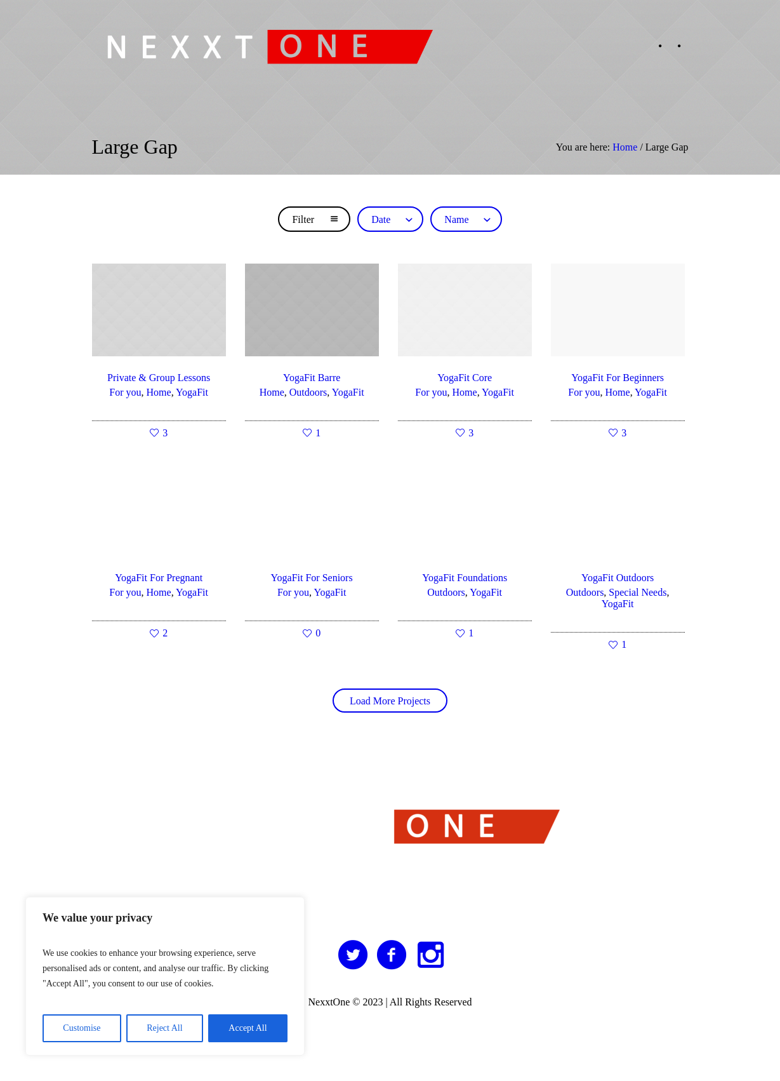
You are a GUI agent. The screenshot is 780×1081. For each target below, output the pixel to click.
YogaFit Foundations (464, 577)
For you (125, 392)
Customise (81, 1028)
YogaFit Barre (311, 377)
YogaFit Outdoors (617, 577)
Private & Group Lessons (158, 377)
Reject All (164, 1028)
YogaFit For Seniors (312, 577)
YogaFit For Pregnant (158, 577)
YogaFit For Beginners (617, 377)
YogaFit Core (464, 377)
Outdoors (308, 392)
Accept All (247, 1028)
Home (624, 147)
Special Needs (637, 592)
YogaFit (192, 392)
